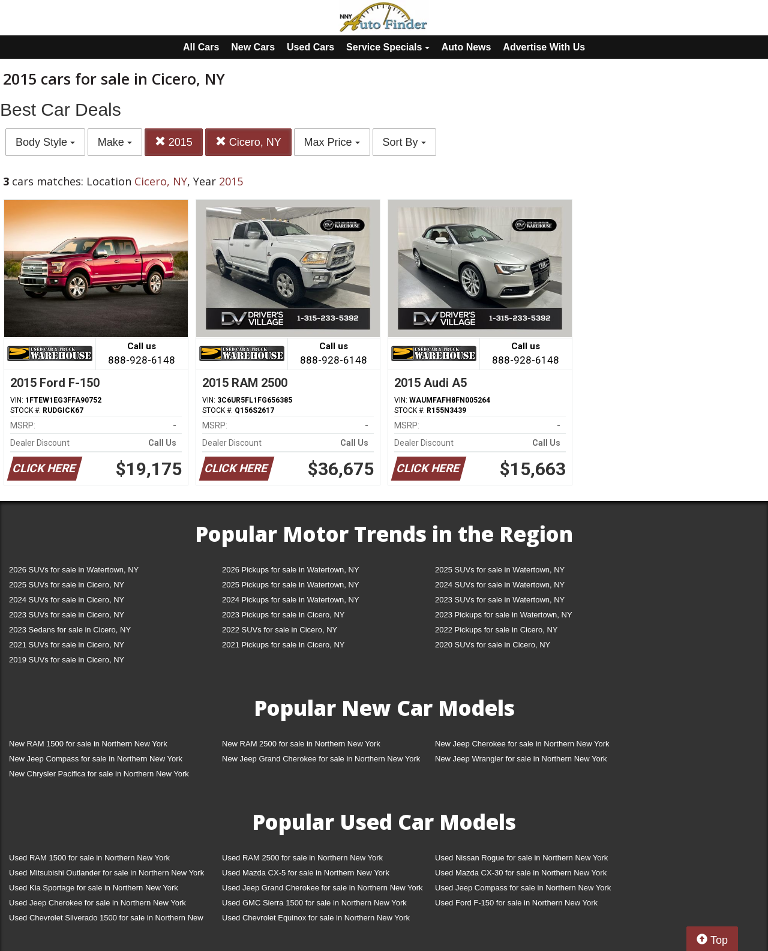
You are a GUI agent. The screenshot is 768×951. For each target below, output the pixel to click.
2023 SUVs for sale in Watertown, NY (500, 599)
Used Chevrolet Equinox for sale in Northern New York (316, 917)
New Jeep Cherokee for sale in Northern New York (522, 743)
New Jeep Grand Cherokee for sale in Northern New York (321, 758)
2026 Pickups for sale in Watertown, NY (290, 569)
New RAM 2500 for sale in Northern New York (301, 743)
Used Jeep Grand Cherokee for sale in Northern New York (322, 887)
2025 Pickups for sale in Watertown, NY (290, 584)
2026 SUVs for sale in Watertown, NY (74, 569)
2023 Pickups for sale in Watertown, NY (503, 614)
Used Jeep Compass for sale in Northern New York (523, 887)
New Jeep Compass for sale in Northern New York (95, 758)
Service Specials (388, 47)
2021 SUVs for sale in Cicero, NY (66, 644)
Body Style (45, 142)
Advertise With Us (544, 47)
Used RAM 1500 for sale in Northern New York (89, 857)
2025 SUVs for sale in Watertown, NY (500, 569)
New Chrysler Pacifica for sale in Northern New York (99, 773)
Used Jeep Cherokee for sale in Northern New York (97, 902)
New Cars (253, 47)
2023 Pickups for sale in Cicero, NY (283, 614)
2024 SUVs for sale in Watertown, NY (500, 584)
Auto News (466, 47)
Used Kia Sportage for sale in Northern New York (93, 887)
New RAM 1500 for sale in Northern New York (88, 743)
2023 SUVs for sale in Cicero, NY (66, 614)
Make (115, 142)
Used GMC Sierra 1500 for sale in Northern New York (314, 902)
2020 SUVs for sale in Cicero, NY (492, 644)
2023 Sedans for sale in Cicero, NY (70, 629)
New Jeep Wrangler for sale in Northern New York (521, 758)
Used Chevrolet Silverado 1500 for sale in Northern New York (106, 920)
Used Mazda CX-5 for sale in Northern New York (305, 872)
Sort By (404, 142)
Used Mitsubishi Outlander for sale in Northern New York (106, 872)
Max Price (332, 142)
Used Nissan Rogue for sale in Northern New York (521, 857)
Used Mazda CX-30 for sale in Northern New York (521, 872)
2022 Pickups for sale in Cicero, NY (496, 629)
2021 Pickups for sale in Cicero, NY (283, 644)
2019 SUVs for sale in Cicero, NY (66, 659)
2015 (174, 142)
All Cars (201, 47)
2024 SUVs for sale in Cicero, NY (66, 599)
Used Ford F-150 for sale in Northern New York (516, 902)
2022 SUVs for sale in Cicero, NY (279, 629)
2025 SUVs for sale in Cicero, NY (66, 584)
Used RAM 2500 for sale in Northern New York (302, 857)
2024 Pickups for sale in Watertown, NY (290, 599)
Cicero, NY (248, 142)
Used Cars (310, 47)
